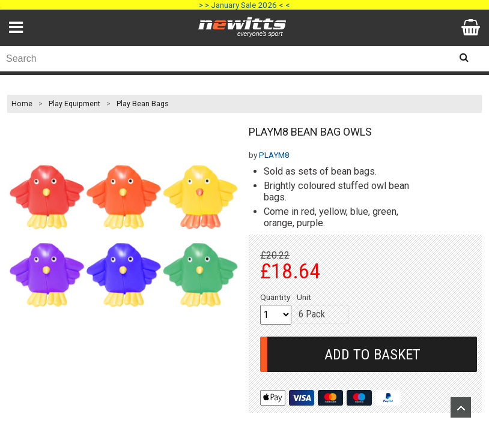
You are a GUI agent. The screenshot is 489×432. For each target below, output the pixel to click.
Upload (461, 407)
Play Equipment (74, 104)
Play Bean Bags (143, 104)
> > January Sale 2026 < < (244, 5)
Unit (304, 297)
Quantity (275, 297)
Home (21, 104)
